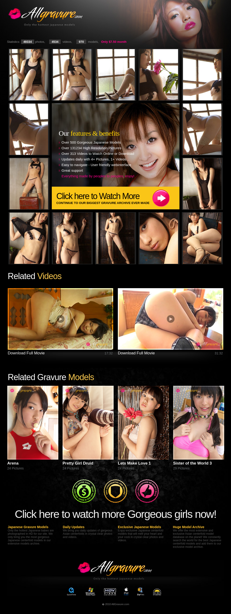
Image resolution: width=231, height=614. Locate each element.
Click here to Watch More (117, 198)
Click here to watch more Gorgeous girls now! (115, 514)
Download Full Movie (26, 353)
